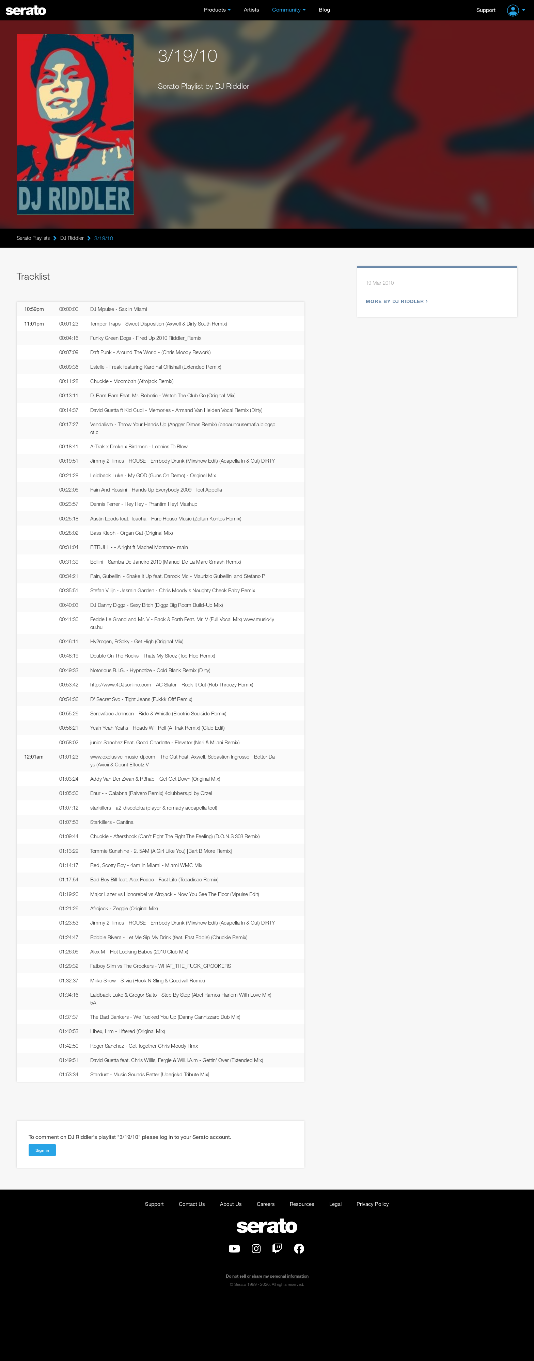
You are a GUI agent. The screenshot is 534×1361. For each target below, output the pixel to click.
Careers (264, 1265)
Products (215, 9)
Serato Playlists (34, 238)
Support (486, 9)
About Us (229, 1265)
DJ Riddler (75, 238)
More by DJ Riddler (396, 302)
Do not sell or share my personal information (267, 1338)
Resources (302, 1265)
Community (286, 9)
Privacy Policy (376, 1265)
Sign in (43, 1211)
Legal (337, 1265)
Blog (324, 9)
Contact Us (189, 1265)
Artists (251, 9)
